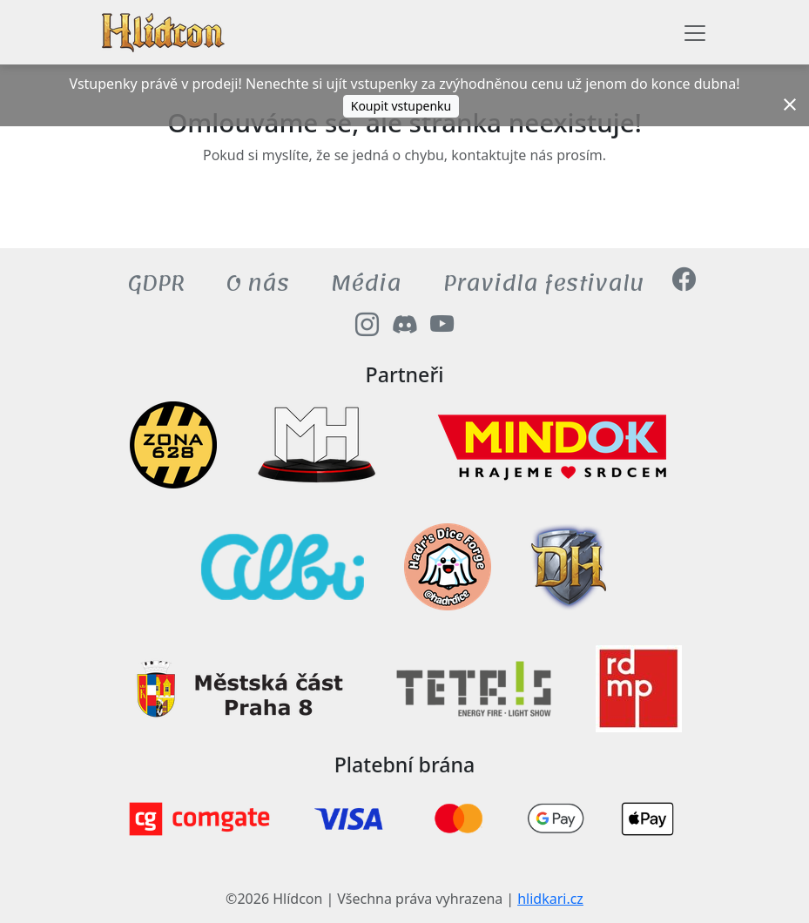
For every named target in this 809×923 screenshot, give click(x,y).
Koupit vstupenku (401, 106)
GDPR (156, 283)
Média (366, 283)
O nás (257, 283)
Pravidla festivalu (543, 283)
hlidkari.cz (550, 898)
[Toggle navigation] (695, 33)
